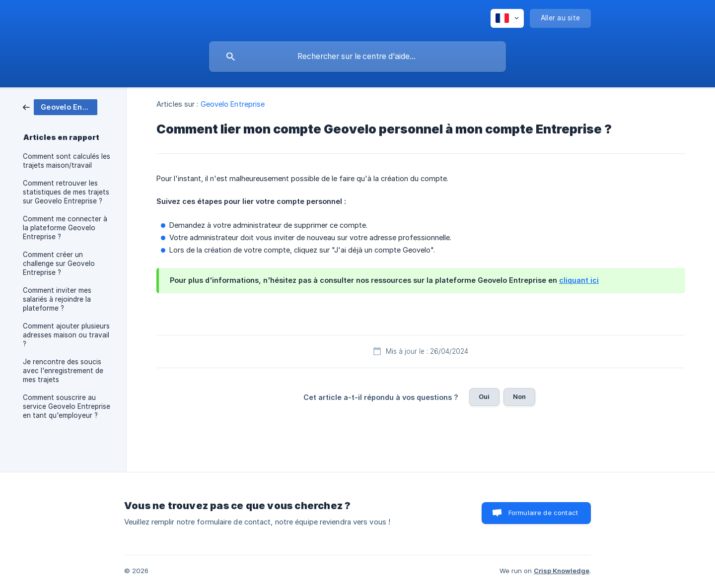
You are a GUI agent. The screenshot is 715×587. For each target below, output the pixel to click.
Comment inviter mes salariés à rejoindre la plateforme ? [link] (57, 299)
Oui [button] (484, 396)
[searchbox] (357, 56)
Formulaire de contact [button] (543, 513)
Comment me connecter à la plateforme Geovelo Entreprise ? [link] (65, 228)
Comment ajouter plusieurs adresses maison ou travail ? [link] (66, 335)
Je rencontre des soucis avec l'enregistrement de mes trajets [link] (63, 371)
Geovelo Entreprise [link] (233, 104)
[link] (60, 106)
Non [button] (519, 396)
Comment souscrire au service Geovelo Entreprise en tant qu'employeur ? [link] (66, 406)
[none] (507, 18)
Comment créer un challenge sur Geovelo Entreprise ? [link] (59, 263)
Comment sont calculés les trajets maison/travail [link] (66, 160)
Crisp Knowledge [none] (561, 571)
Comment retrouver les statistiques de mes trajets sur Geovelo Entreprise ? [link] (66, 192)
